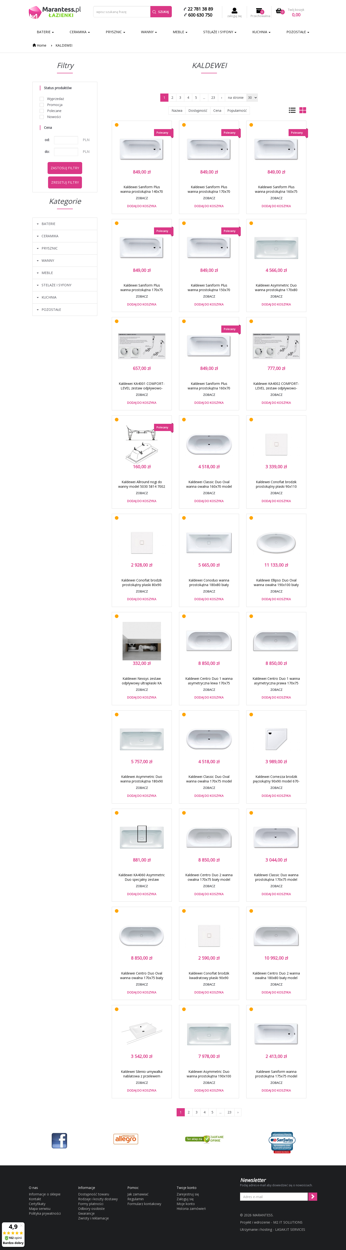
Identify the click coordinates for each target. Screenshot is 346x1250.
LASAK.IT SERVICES (290, 1229)
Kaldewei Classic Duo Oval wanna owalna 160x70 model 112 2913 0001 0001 (209, 486)
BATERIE (45, 32)
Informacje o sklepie (45, 1194)
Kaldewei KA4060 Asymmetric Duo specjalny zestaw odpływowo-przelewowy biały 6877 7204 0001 (141, 882)
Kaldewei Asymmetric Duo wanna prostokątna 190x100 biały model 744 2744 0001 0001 (209, 1078)
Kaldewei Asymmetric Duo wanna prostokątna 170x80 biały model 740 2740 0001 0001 (276, 292)
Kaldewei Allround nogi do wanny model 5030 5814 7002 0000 (141, 486)
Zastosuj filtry (65, 168)
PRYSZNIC (115, 32)
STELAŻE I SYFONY (219, 32)
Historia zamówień (191, 1208)
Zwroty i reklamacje (93, 1218)
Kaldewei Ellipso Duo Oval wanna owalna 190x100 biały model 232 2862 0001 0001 (276, 585)
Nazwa (177, 110)
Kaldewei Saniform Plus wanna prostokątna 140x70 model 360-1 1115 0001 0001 (142, 191)
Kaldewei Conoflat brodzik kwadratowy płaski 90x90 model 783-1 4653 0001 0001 (209, 978)
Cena (217, 110)
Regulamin (135, 1199)
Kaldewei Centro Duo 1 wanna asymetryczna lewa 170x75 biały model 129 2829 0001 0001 (209, 685)
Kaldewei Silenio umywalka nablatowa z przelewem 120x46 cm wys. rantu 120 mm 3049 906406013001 (141, 1078)
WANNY (149, 32)
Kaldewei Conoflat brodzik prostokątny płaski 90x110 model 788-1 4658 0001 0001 (276, 486)
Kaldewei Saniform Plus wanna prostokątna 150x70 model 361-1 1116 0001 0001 (209, 290)
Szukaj (160, 12)
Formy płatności (90, 1203)
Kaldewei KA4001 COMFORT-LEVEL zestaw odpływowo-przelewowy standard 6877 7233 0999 (142, 390)
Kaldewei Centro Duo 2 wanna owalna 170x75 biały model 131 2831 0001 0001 (209, 879)
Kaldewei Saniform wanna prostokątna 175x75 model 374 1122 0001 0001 (276, 1076)
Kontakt (35, 1199)
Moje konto (186, 1203)
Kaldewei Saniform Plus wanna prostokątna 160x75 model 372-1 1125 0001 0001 (276, 191)
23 (213, 97)
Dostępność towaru (93, 1194)
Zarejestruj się (188, 1194)
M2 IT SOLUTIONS (288, 1222)
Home (39, 45)
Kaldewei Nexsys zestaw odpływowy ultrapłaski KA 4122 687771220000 (142, 683)
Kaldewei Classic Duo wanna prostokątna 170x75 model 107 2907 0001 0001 (276, 879)
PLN (86, 140)
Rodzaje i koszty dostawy (98, 1199)
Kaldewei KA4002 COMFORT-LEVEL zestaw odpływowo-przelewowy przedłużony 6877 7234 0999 (276, 390)
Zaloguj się (185, 1199)
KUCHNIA (261, 32)
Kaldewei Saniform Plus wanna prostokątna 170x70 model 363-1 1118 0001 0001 (209, 191)
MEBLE (180, 32)
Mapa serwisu (39, 1208)
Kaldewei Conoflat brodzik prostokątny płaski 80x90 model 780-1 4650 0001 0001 (142, 585)
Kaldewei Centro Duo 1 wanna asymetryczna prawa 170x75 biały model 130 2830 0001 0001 (276, 685)
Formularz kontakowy (144, 1203)
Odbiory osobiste (91, 1208)
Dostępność (197, 110)
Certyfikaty (37, 1203)
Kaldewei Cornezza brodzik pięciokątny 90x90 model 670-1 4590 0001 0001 (276, 781)
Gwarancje (86, 1213)
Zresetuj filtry (65, 182)
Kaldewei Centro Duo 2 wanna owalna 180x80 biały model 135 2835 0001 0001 (276, 978)
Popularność (237, 110)
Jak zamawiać (137, 1194)
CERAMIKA (80, 32)
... (204, 97)
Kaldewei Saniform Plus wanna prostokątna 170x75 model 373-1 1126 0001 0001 (142, 290)
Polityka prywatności (45, 1213)
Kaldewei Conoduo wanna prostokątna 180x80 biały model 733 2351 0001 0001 (209, 585)
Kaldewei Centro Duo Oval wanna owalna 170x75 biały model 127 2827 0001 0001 (141, 978)
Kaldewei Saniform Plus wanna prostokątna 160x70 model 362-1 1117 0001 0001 (209, 388)
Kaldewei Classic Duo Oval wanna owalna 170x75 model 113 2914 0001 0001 (209, 781)
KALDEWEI (64, 45)
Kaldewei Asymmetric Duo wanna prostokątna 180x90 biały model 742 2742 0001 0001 (141, 783)
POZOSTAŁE (297, 32)
